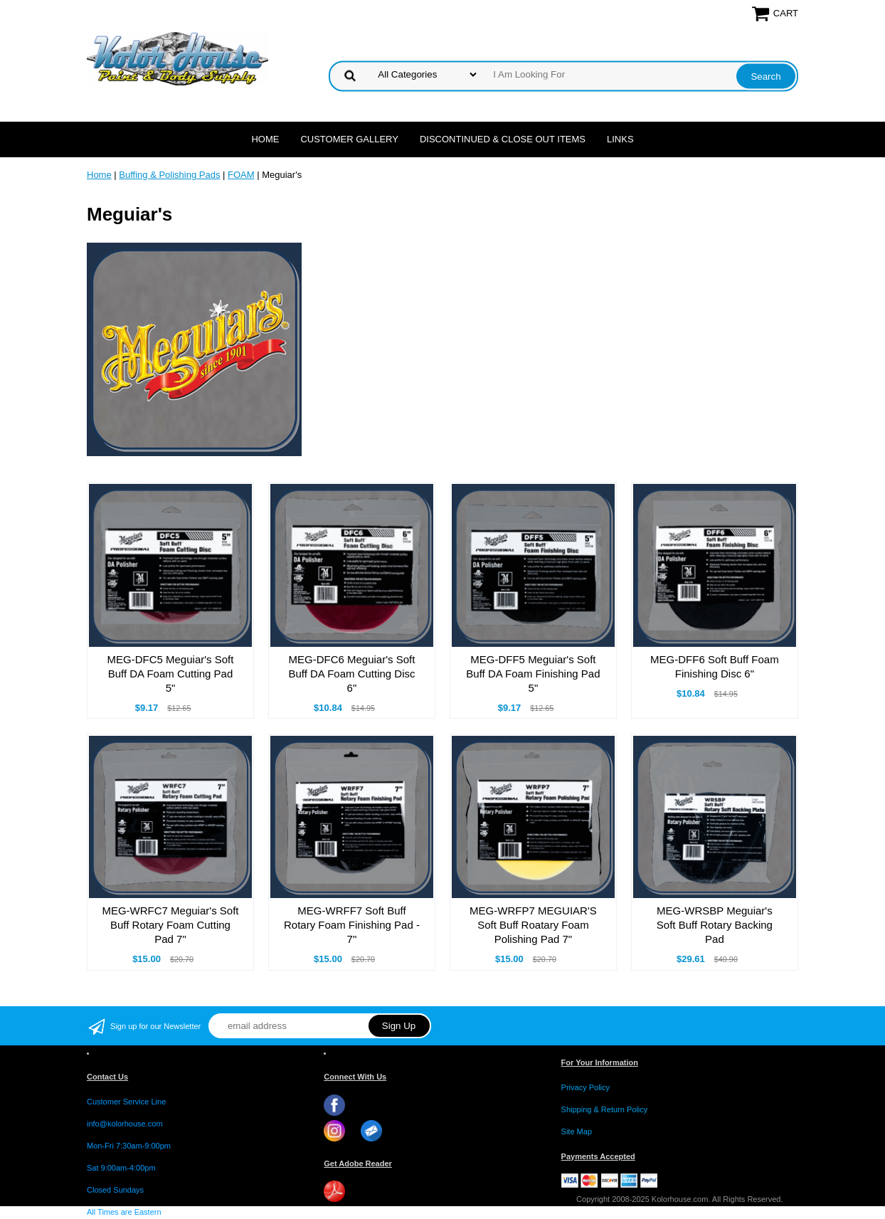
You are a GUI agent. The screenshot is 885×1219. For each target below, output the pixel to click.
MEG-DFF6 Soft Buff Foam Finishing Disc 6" (714, 666)
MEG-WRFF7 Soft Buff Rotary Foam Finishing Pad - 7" (352, 924)
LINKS (620, 139)
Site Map (576, 1131)
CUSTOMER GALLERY (349, 139)
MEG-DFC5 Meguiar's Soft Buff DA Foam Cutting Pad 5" (170, 673)
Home (265, 139)
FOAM (241, 174)
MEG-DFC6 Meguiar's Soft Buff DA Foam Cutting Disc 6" (351, 673)
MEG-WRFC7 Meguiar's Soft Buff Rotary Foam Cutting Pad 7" (170, 924)
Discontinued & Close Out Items (502, 139)
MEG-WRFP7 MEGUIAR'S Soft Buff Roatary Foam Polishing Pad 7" (533, 924)
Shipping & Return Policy (604, 1109)
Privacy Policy (585, 1087)
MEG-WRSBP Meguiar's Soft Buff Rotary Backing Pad (715, 924)
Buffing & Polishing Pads (169, 174)
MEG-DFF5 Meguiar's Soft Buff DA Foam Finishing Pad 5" (533, 673)
